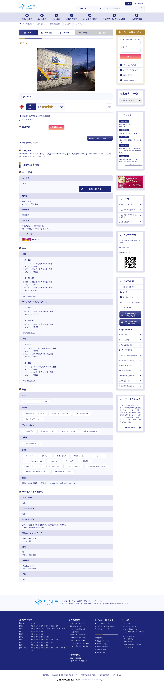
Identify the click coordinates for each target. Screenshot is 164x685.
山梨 (37, 631)
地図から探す (72, 17)
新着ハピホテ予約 (101, 647)
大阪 (32, 639)
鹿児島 (63, 648)
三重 (47, 637)
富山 (37, 634)
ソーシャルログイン (130, 65)
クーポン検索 (130, 335)
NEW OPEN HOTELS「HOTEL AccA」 (128, 124)
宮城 (52, 626)
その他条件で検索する (130, 386)
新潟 (32, 631)
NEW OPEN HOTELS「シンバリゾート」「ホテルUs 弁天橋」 (130, 158)
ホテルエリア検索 (127, 287)
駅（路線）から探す (76, 626)
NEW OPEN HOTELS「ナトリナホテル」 (130, 139)
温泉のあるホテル (130, 381)
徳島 (37, 645)
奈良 (52, 639)
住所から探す (27, 17)
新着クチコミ (100, 652)
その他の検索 (137, 17)
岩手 (47, 626)
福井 (42, 634)
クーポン (84, 33)
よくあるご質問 (130, 222)
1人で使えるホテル (130, 370)
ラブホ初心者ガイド (102, 623)
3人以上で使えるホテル (130, 376)
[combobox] (121, 8)
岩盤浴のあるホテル (130, 365)
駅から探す (42, 17)
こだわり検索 (126, 308)
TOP (27, 33)
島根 (47, 642)
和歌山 (58, 639)
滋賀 (47, 639)
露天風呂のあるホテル (130, 360)
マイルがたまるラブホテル (78, 637)
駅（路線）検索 (126, 297)
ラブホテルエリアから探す (130, 302)
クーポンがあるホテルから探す (79, 643)
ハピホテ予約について (129, 629)
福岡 (32, 648)
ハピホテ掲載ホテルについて (131, 644)
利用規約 (55, 675)
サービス (124, 199)
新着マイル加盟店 (101, 644)
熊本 (47, 648)
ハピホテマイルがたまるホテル (129, 323)
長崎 (42, 648)
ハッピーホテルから (130, 399)
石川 (32, 634)
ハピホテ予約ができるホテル (128, 315)
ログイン (130, 56)
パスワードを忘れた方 (130, 70)
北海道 (33, 623)
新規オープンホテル (102, 641)
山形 (42, 626)
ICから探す (56, 17)
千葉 (48, 628)
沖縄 (32, 650)
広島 (37, 642)
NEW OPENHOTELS (75, 658)
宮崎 (57, 648)
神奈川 (38, 628)
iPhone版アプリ (130, 247)
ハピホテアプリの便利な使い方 (105, 626)
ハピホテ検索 (127, 281)
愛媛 (42, 645)
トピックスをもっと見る (133, 165)
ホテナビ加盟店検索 (130, 345)
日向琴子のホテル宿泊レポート (79, 661)
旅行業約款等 (104, 675)
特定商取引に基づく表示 (89, 675)
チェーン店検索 (130, 340)
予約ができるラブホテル (77, 635)
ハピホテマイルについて (130, 210)
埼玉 (43, 628)
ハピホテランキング (130, 205)
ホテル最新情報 (100, 649)
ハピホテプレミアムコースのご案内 (130, 216)
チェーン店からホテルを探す (78, 646)
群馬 (63, 628)
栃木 (53, 628)
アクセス (65, 33)
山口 (52, 642)
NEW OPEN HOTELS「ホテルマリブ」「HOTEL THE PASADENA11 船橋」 (130, 149)
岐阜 (37, 637)
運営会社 (46, 675)
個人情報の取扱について (69, 675)
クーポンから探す (90, 17)
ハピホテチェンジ (128, 636)
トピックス (126, 115)
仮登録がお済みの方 (130, 80)
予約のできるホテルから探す (114, 17)
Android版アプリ (130, 252)
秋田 (37, 626)
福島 (57, 626)
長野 (42, 631)
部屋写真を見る (91, 189)
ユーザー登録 (138, 4)
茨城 (58, 628)
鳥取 (42, 642)
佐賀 (37, 648)
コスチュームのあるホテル (130, 355)
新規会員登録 (127, 75)
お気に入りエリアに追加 (97, 138)
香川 (32, 645)
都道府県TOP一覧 (129, 93)
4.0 (39, 107)
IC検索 (123, 292)
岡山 (32, 642)
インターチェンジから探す (78, 623)
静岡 (42, 637)
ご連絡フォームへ (129, 427)
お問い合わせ (117, 675)
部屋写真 (46, 33)
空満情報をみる (57, 127)
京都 (42, 639)
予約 (102, 33)
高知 (47, 645)
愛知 (32, 637)
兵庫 (37, 639)
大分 (52, 648)
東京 (32, 628)
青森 (32, 626)
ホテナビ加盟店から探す (77, 640)
